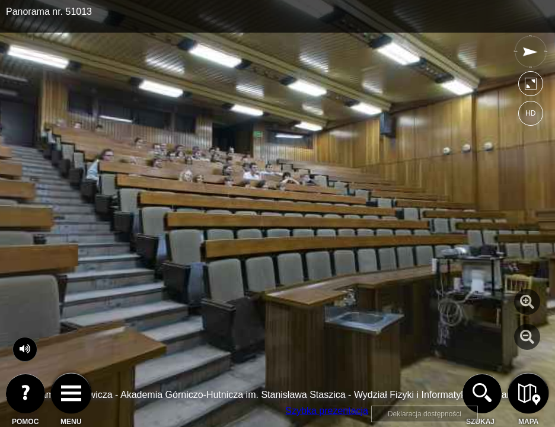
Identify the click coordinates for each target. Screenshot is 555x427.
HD (530, 113)
